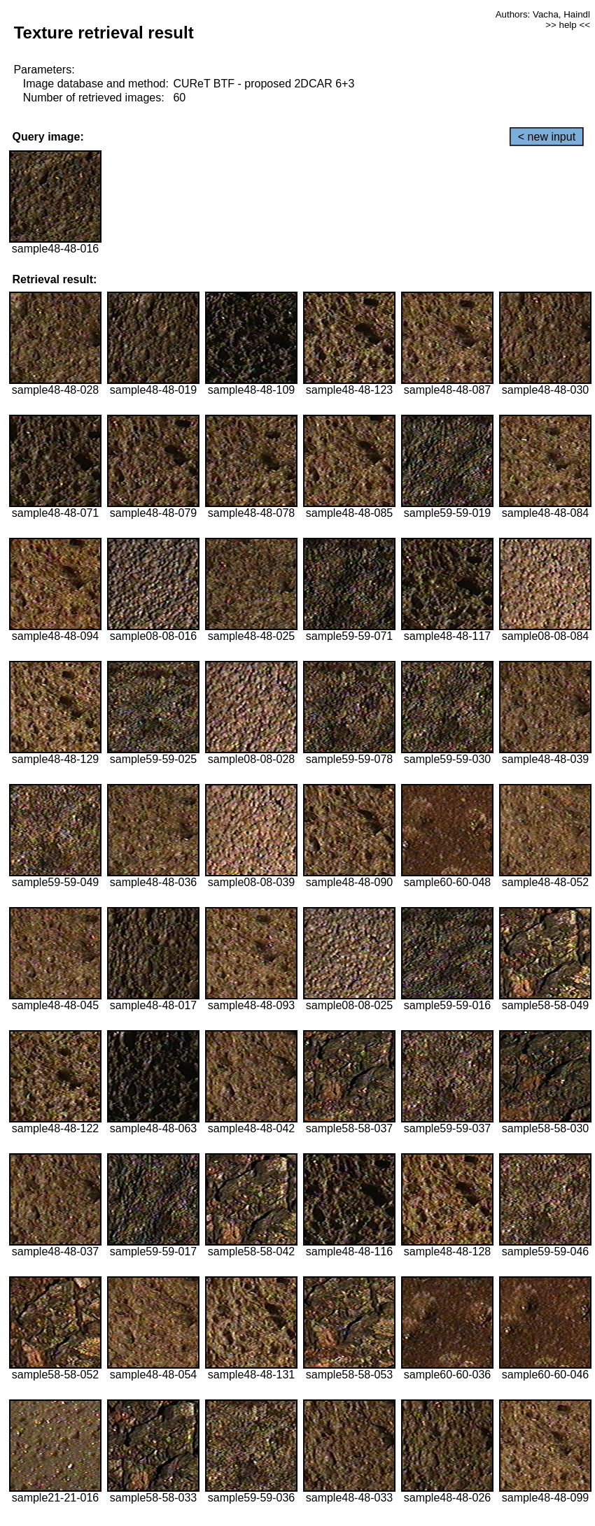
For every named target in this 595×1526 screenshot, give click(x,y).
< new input (546, 137)
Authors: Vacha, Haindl (543, 14)
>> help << (567, 25)
